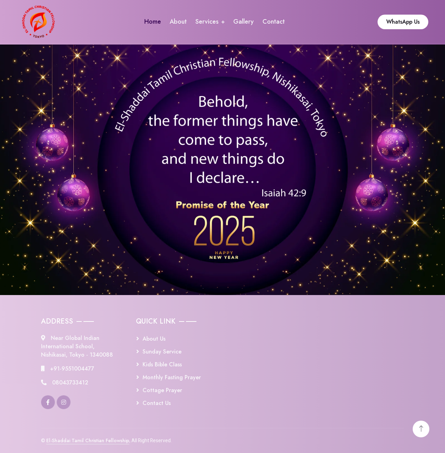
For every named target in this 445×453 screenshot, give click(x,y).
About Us (154, 339)
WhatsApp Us (403, 22)
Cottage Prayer (162, 390)
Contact (273, 21)
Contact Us (157, 403)
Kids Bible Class (162, 364)
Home (152, 21)
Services (207, 21)
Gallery (243, 21)
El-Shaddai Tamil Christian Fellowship (87, 440)
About (178, 21)
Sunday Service (162, 352)
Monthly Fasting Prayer (172, 377)
